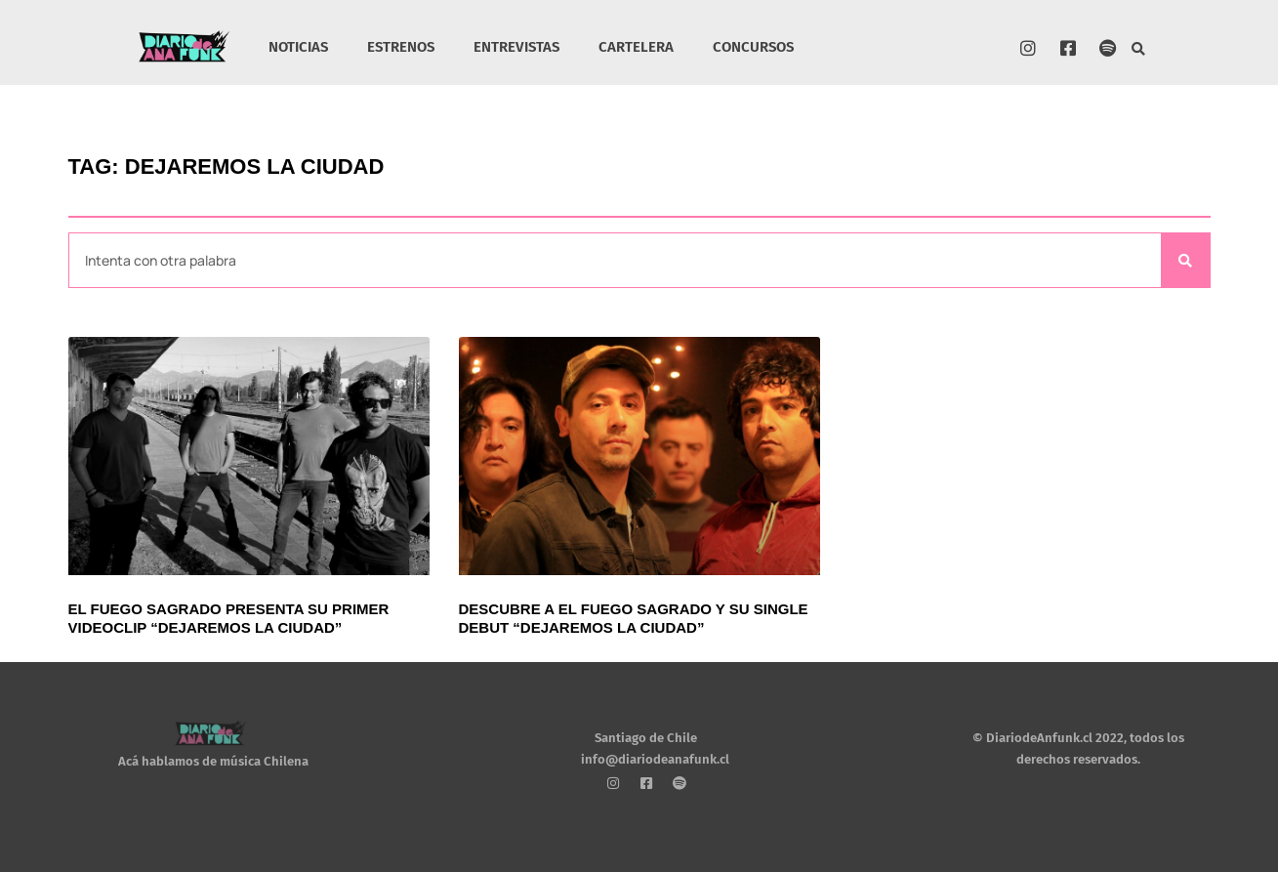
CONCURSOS (753, 47)
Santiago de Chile (646, 737)
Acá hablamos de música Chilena (213, 762)
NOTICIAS (298, 47)
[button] (1139, 49)
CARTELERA (636, 47)
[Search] (1185, 260)
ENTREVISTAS (516, 47)
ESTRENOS (400, 47)
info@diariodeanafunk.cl (655, 760)
